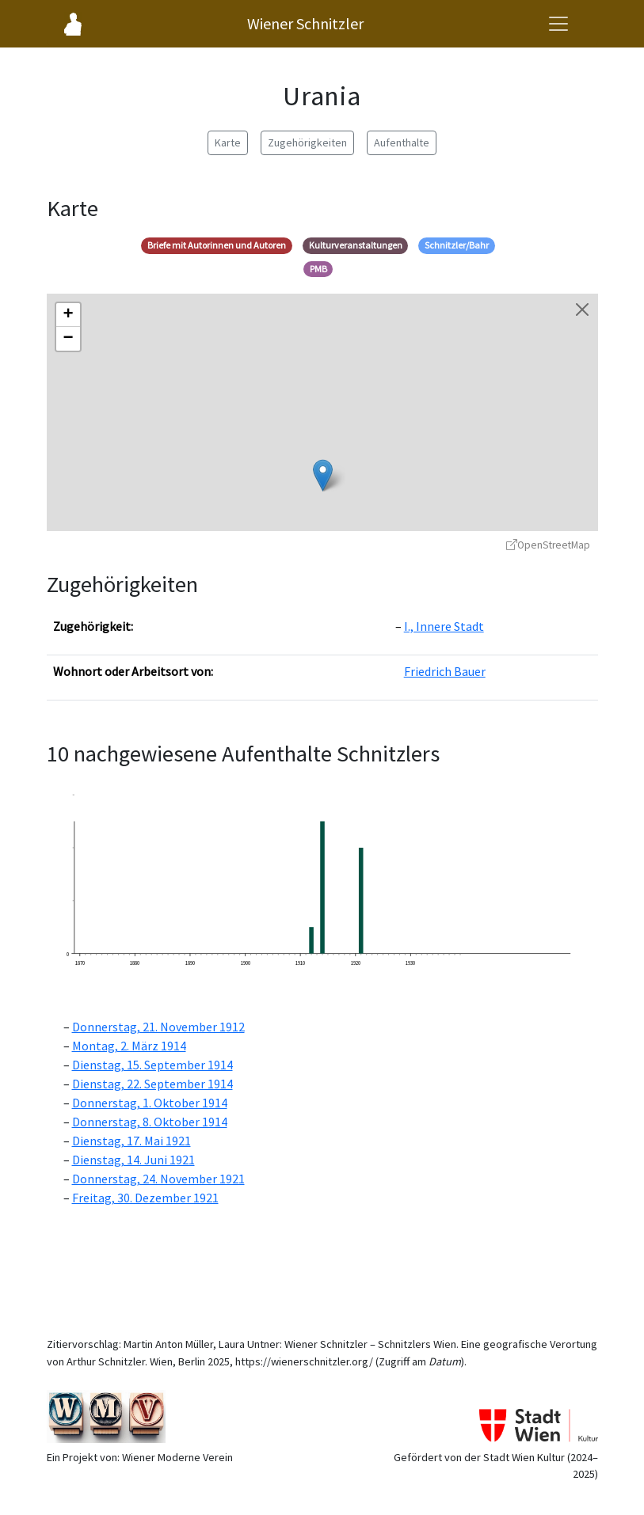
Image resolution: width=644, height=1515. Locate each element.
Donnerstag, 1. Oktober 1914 (149, 1103)
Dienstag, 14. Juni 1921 (133, 1160)
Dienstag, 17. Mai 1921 (131, 1141)
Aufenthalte (401, 142)
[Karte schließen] (582, 309)
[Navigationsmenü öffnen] (558, 24)
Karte (228, 142)
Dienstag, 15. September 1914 (152, 1065)
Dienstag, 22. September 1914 (152, 1084)
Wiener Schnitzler (305, 23)
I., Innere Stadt (444, 626)
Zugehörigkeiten (307, 142)
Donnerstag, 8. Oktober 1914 (149, 1122)
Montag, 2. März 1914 (129, 1046)
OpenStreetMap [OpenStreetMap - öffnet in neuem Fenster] (548, 545)
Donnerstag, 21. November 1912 (158, 1027)
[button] (323, 475)
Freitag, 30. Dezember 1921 (145, 1198)
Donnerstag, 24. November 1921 (158, 1179)
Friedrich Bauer (445, 671)
